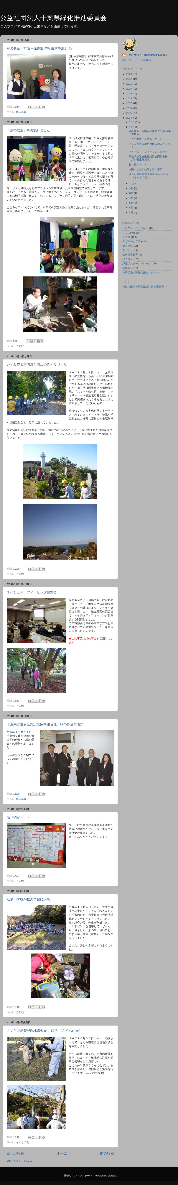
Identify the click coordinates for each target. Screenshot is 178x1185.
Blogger (112, 1175)
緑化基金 (127, 268)
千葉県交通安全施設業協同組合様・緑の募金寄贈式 (45, 724)
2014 (129, 117)
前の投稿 (107, 1153)
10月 (132, 183)
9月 (131, 188)
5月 (131, 207)
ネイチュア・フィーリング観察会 (32, 592)
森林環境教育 (130, 254)
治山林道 (127, 245)
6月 (131, 203)
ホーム (62, 1153)
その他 (20, 346)
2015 (129, 113)
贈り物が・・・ (18, 817)
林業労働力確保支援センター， (140, 272)
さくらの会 (22, 1142)
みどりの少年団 (131, 241)
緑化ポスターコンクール (136, 263)
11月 (132, 127)
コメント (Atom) (22, 1161)
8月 (131, 193)
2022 (129, 79)
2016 (129, 108)
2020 (129, 88)
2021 (129, 83)
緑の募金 (21, 111)
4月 (131, 212)
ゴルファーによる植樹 (135, 228)
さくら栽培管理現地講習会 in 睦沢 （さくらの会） (44, 1031)
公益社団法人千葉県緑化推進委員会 (53, 17)
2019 (129, 93)
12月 (132, 122)
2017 (129, 103)
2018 (129, 98)
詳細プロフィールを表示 (136, 60)
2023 (129, 74)
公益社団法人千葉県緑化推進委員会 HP (145, 286)
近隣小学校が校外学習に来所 (28, 899)
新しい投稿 (15, 1153)
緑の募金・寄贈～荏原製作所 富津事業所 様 (41, 48)
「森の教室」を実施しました (28, 130)
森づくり (127, 250)
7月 (131, 198)
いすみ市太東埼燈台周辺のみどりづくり (37, 364)
